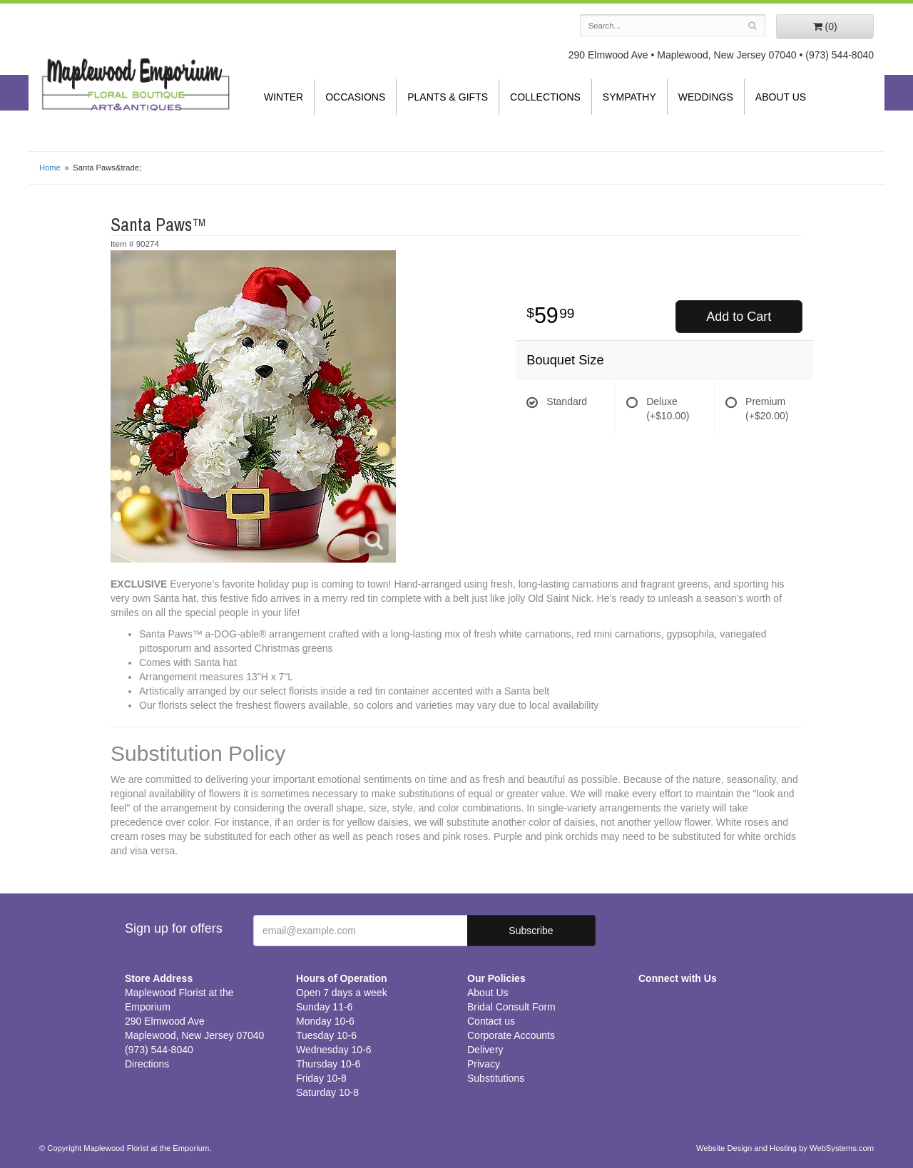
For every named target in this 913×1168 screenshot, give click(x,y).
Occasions (355, 97)
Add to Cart (738, 316)
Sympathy (629, 97)
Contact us (491, 1021)
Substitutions (495, 1078)
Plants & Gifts (447, 97)
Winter (283, 97)
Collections (545, 97)
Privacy (483, 1064)
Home (50, 167)
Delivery (485, 1049)
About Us (780, 97)
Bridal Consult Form (511, 1007)
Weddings (705, 97)
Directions (147, 1064)
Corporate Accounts (511, 1035)
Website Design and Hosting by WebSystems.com (785, 1148)
